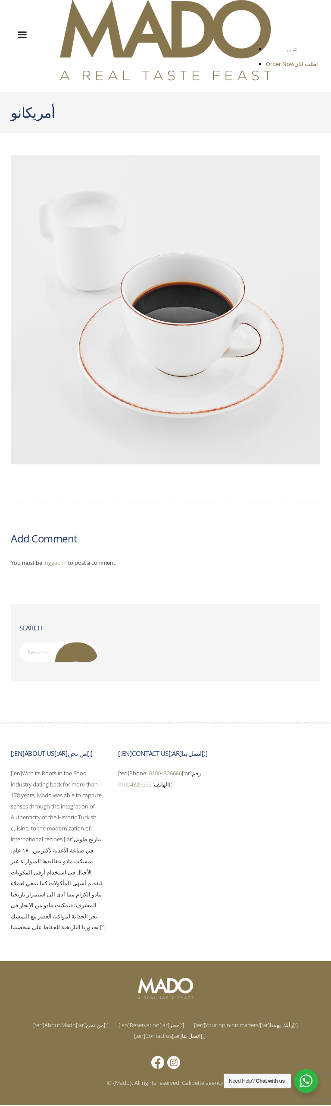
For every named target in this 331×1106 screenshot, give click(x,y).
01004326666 (165, 774)
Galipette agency (202, 1083)
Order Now (280, 64)
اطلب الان (306, 64)
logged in (55, 563)
